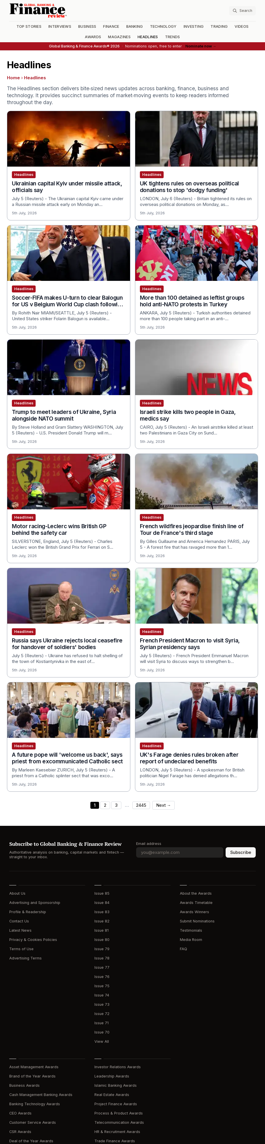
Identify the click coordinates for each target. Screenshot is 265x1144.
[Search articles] (242, 10)
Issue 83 (101, 912)
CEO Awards (20, 1113)
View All (101, 1041)
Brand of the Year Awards (32, 1076)
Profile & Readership (27, 912)
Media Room (191, 939)
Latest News (20, 930)
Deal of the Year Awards (31, 1141)
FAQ (183, 949)
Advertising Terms (25, 958)
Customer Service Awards (32, 1122)
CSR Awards (20, 1132)
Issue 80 (101, 939)
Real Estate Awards (111, 1095)
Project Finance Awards (115, 1104)
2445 (141, 805)
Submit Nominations (197, 921)
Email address (148, 843)
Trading (219, 26)
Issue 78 (101, 958)
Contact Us (19, 921)
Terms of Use (21, 949)
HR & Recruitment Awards (117, 1132)
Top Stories (29, 26)
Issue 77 (101, 967)
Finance (111, 26)
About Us (17, 893)
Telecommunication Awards (119, 1122)
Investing (194, 26)
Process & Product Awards (118, 1113)
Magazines (119, 37)
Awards (93, 37)
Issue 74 (101, 995)
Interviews (59, 26)
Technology (163, 26)
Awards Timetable (196, 902)
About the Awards (196, 893)
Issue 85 (101, 893)
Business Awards (24, 1085)
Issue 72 (101, 1014)
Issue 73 (101, 1004)
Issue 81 (101, 930)
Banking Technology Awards (34, 1104)
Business (87, 26)
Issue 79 (101, 949)
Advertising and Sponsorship (34, 902)
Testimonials (191, 930)
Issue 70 (101, 1032)
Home (13, 77)
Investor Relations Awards (117, 1067)
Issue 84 (101, 902)
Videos (241, 26)
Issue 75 (101, 986)
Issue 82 (101, 921)
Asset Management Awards (34, 1067)
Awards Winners (194, 912)
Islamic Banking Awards (115, 1085)
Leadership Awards (111, 1076)
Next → (163, 805)
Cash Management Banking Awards (40, 1095)
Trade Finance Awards (114, 1141)
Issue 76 (101, 976)
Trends (172, 37)
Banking (134, 26)
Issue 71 (101, 1023)
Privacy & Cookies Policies (33, 939)
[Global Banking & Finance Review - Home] (69, 10)
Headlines (148, 37)
